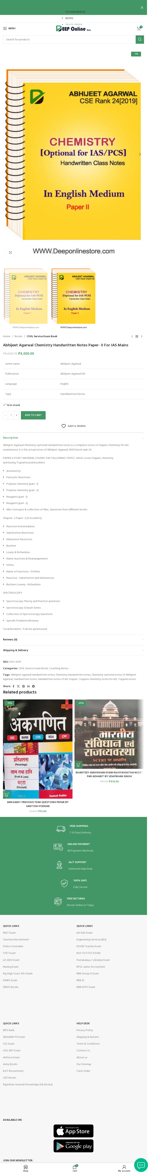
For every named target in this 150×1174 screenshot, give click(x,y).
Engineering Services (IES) (91, 939)
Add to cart (33, 415)
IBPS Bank (9, 1030)
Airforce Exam (11, 1057)
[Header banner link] (73, 7)
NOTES (69, 18)
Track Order (83, 1071)
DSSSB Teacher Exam (88, 946)
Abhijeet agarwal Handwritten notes (33, 675)
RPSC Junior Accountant (90, 967)
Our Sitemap (83, 1064)
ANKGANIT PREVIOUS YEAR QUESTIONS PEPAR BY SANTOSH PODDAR (38, 804)
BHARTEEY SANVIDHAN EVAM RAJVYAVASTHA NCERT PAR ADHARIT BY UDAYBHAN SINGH (109, 774)
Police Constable (13, 946)
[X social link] (18, 686)
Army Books (10, 1064)
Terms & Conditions (88, 1044)
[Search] (73, 39)
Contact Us (83, 1050)
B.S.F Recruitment (13, 1071)
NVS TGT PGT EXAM (88, 953)
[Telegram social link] (33, 686)
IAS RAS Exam (84, 933)
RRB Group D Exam (87, 973)
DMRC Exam (10, 980)
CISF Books (9, 1078)
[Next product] (141, 336)
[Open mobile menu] (9, 28)
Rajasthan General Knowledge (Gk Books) (28, 1084)
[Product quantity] (11, 415)
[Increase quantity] (16, 415)
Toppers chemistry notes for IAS (98, 679)
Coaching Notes (58, 668)
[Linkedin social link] (28, 686)
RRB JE (80, 980)
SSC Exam (8, 1044)
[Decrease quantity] (5, 415)
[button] (7, 154)
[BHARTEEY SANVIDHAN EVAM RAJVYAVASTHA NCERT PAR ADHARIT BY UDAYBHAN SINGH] (109, 734)
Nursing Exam (11, 967)
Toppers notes (127, 679)
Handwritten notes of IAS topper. (58, 679)
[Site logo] (73, 28)
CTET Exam (9, 953)
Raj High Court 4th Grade (18, 973)
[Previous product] (132, 336)
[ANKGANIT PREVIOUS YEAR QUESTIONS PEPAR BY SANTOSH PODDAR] (38, 749)
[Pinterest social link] (23, 686)
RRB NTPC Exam (85, 987)
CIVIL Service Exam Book (42, 336)
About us (81, 1057)
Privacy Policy (84, 1030)
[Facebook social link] (13, 686)
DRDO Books (10, 987)
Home (6, 336)
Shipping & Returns (87, 1037)
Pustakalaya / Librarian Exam (93, 960)
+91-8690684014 (75, 12)
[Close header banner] (142, 7)
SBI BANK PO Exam (14, 1037)
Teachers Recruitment (16, 939)
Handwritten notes (25, 679)
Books (18, 336)
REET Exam (9, 933)
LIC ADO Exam (11, 960)
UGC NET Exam (12, 1050)
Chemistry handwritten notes (73, 675)
